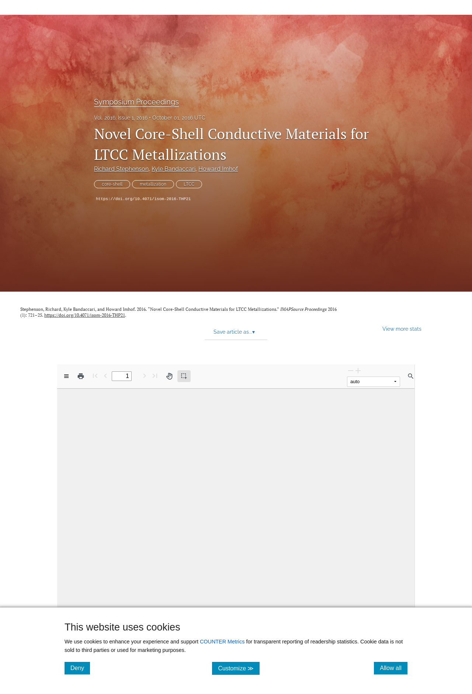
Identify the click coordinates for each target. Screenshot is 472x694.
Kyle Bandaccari (173, 168)
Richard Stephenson (121, 168)
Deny (80, 667)
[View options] (66, 376)
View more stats (401, 329)
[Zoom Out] (350, 370)
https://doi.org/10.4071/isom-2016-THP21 (143, 199)
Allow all (393, 667)
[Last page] (154, 375)
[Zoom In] (358, 370)
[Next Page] (144, 375)
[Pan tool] (169, 376)
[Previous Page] (105, 375)
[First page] (95, 375)
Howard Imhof (218, 168)
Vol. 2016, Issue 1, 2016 (121, 118)
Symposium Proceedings (136, 101)
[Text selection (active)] (184, 376)
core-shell (112, 184)
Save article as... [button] (234, 332)
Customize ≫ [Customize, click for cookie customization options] (239, 667)
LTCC (189, 184)
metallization (153, 184)
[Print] (80, 376)
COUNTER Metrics (222, 642)
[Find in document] (410, 376)
